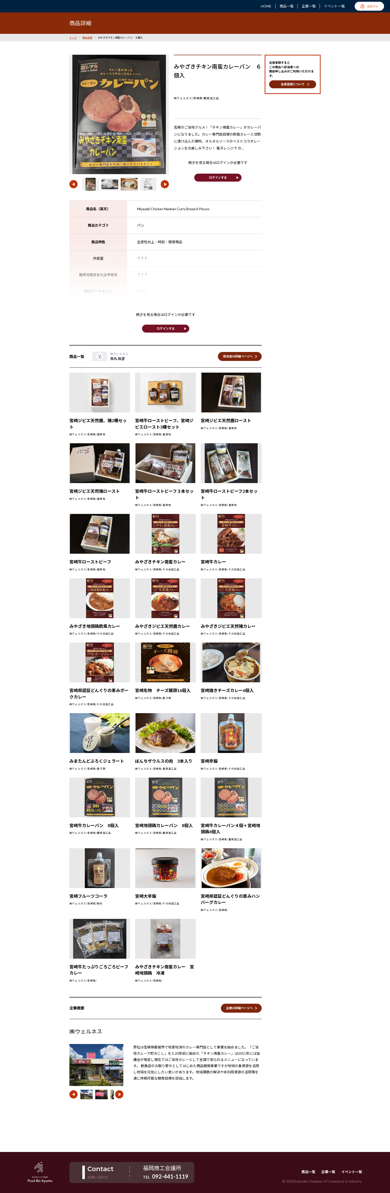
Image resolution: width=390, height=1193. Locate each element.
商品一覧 (286, 6)
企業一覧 (309, 6)
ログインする (218, 177)
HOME (266, 6)
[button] (73, 184)
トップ (73, 37)
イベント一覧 (334, 6)
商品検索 (87, 37)
